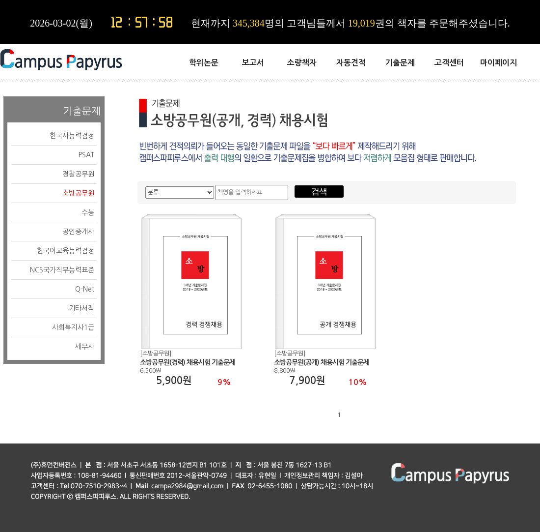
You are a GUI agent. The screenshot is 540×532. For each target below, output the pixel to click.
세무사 (84, 346)
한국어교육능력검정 (65, 250)
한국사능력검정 (72, 135)
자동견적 (351, 62)
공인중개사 (78, 231)
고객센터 (449, 62)
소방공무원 (78, 193)
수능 (87, 212)
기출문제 (400, 62)
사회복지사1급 (73, 327)
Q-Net (84, 289)
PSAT (86, 154)
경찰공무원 (78, 174)
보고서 (253, 62)
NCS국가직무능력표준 (62, 269)
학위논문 (203, 62)
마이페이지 (498, 62)
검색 (319, 191)
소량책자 (302, 62)
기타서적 (81, 308)
